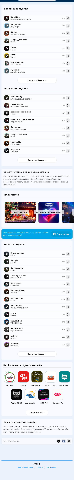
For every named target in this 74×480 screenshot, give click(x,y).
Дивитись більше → (37, 80)
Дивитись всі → (37, 413)
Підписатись (61, 234)
